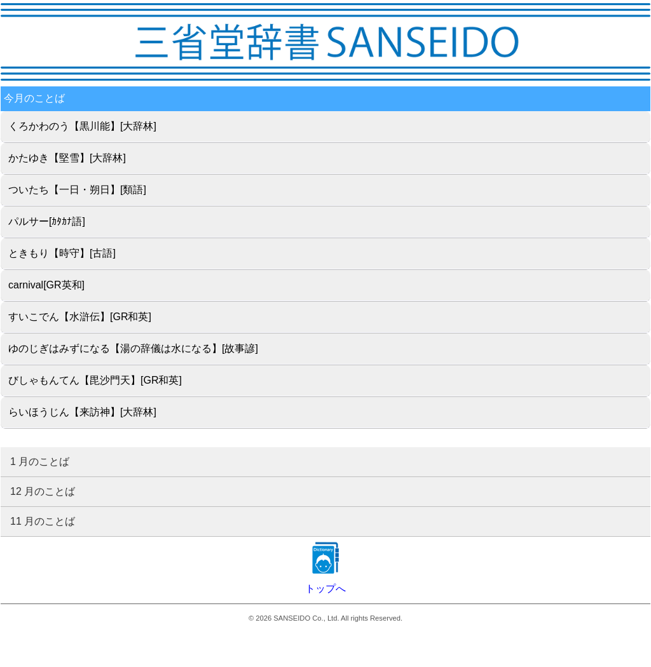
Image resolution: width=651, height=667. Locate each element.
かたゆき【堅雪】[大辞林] (67, 157)
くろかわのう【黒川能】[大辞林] (82, 126)
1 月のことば (39, 461)
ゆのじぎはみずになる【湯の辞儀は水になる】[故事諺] (133, 348)
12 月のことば (42, 491)
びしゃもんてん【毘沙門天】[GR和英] (95, 380)
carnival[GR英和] (46, 285)
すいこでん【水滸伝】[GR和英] (79, 316)
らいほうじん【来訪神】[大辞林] (82, 412)
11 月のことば (42, 521)
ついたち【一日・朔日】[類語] (77, 189)
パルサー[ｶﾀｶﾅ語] (46, 221)
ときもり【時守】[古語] (62, 253)
